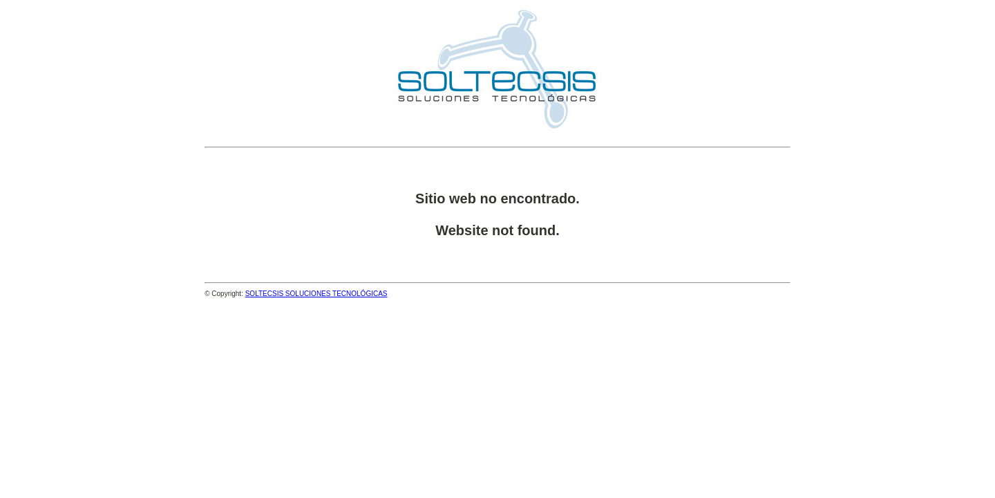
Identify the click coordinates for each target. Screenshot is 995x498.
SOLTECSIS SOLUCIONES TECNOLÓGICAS (316, 293)
